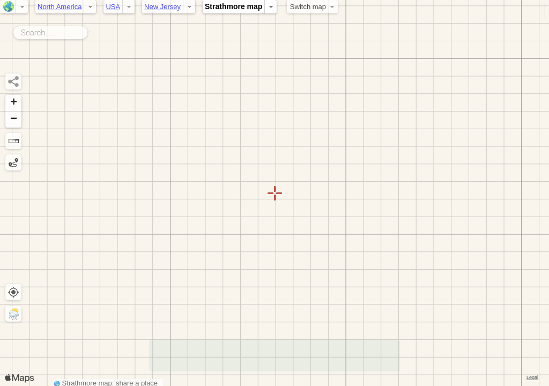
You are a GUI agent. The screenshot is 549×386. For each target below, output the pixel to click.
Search (89, 30)
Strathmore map (233, 6)
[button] (13, 103)
